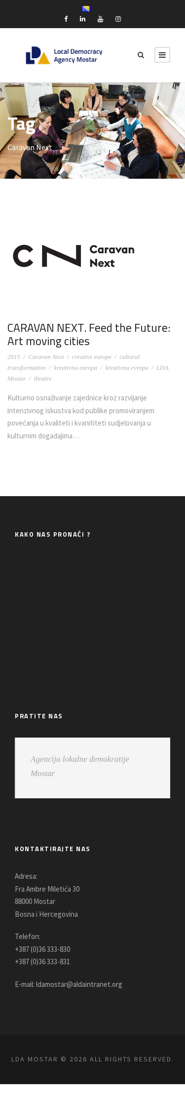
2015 (13, 356)
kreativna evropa (126, 367)
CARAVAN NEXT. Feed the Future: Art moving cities (75, 334)
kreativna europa (75, 367)
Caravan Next (46, 356)
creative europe (91, 356)
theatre (43, 378)
